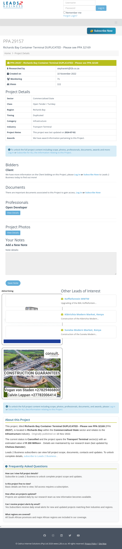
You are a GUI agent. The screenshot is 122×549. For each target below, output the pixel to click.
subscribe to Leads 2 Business (40, 456)
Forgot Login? (70, 15)
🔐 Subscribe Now (101, 30)
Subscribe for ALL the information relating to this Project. (44, 152)
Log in (101, 8)
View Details (13, 212)
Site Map (102, 543)
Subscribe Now (91, 174)
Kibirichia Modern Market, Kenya (84, 314)
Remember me (72, 14)
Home (7, 53)
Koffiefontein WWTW (76, 298)
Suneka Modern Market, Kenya (82, 330)
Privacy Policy (91, 543)
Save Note (13, 283)
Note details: (12, 249)
